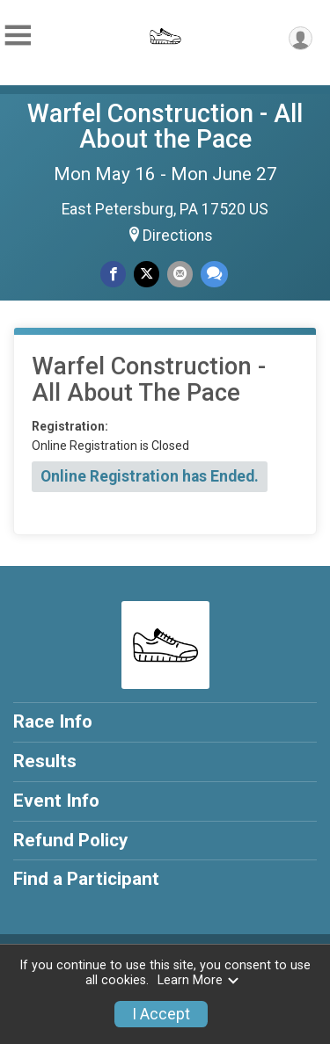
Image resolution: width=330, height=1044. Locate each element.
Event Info (56, 800)
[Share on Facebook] (113, 273)
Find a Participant (86, 878)
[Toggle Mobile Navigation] (17, 36)
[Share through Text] (214, 273)
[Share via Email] (180, 273)
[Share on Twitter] (146, 273)
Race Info (52, 721)
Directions (178, 235)
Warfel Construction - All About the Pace (165, 126)
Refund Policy (70, 840)
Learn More (199, 980)
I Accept (161, 1014)
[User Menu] (300, 38)
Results (45, 761)
